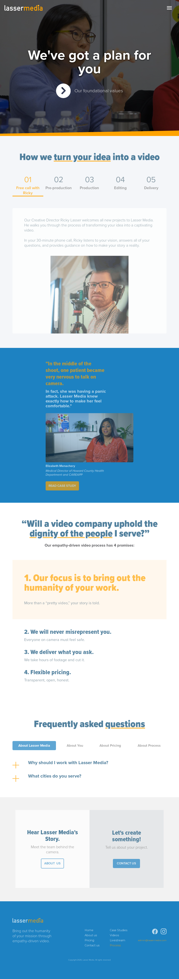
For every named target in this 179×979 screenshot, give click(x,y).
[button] (169, 8)
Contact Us (126, 865)
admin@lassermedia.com (152, 941)
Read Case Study (62, 487)
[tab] (27, 187)
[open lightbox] (89, 91)
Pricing (89, 941)
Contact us (92, 946)
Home (89, 931)
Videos (114, 936)
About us (91, 936)
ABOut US (52, 865)
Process (115, 946)
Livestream (117, 941)
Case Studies (118, 931)
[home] (23, 8)
